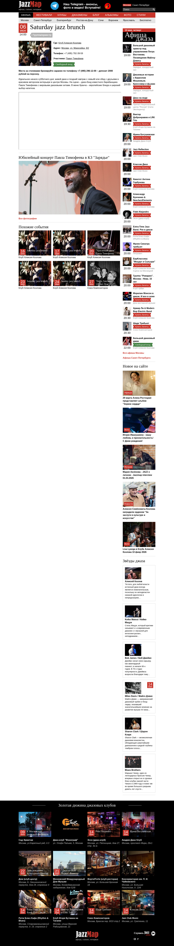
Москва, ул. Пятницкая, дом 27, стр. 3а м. (103, 844)
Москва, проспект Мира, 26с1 (137, 843)
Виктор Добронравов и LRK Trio (144, 117)
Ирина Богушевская (144, 134)
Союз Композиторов (103, 275)
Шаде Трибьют (141, 323)
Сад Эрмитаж (26, 840)
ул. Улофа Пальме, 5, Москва (68, 843)
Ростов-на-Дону (84, 20)
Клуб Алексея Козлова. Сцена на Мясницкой (144, 269)
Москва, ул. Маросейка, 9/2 (75, 48)
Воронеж (113, 20)
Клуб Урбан (138, 288)
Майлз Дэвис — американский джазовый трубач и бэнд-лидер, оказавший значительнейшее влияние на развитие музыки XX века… (139, 704)
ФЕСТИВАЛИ (44, 15)
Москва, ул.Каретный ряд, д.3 (34, 843)
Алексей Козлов (133, 581)
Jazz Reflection (141, 149)
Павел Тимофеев (74, 58)
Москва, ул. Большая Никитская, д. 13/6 (132, 886)
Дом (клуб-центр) (28, 879)
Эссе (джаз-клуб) (141, 218)
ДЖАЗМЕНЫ (79, 15)
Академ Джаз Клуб (142, 141)
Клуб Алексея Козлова (69, 43)
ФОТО (127, 15)
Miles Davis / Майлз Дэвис (139, 696)
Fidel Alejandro (141, 212)
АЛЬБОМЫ (111, 15)
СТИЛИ (141, 15)
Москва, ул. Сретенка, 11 (135, 921)
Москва (127, 5)
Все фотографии (28, 218)
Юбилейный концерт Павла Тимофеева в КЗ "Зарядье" (64, 157)
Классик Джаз (140, 164)
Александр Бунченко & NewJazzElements (142, 197)
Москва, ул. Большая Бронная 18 (102, 883)
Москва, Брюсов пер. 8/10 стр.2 (103, 921)
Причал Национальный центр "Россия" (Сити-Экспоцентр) (144, 107)
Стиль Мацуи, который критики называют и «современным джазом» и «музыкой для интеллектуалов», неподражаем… (139, 630)
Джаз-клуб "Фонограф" (65, 840)
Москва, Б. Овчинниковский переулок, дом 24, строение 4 (34, 883)
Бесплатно (145, 20)
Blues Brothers (133, 770)
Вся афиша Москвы (133, 353)
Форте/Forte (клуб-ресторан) (102, 879)
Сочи (101, 20)
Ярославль (129, 20)
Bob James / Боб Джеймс (138, 658)
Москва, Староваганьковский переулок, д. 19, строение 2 (34, 925)
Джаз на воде (140, 98)
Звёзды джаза (134, 561)
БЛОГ (96, 15)
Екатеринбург (64, 20)
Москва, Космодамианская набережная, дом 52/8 (66, 886)
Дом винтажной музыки (144, 303)
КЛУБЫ (62, 15)
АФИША (26, 15)
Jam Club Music (140, 156)
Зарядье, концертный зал (143, 68)
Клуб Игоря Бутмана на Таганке (144, 128)
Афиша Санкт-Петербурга (136, 358)
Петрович (137, 253)
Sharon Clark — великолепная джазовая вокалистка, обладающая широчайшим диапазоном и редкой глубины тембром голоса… (138, 742)
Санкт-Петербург (140, 5)
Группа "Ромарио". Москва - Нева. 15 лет (143, 279)
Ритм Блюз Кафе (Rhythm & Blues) (141, 237)
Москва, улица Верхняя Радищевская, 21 (65, 925)
